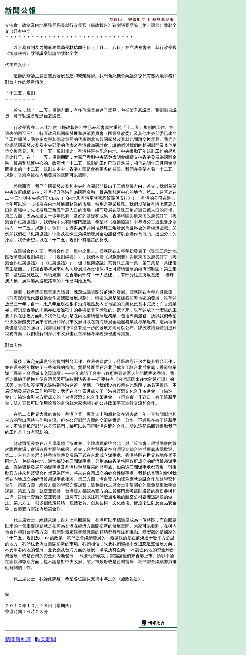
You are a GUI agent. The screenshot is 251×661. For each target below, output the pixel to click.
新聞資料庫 (18, 639)
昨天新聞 (45, 639)
